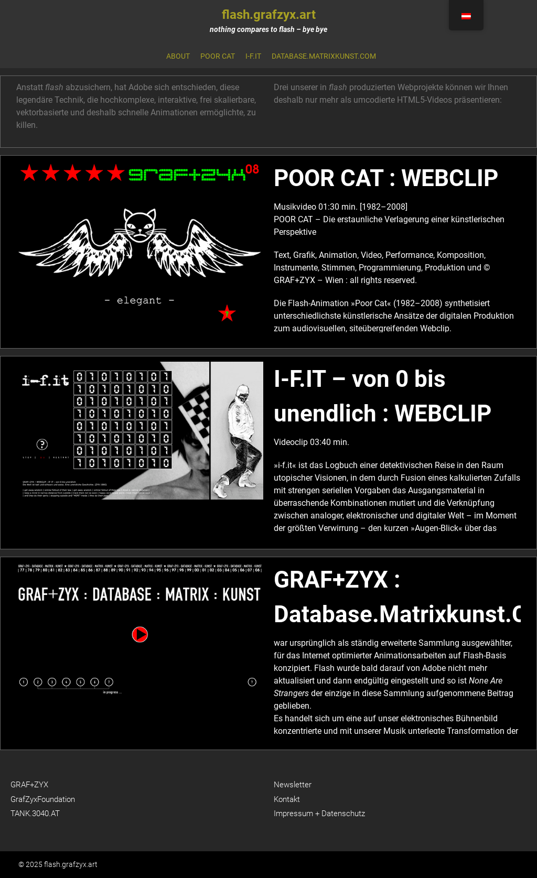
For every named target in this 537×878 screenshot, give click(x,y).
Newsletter (293, 784)
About (178, 56)
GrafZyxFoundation (42, 799)
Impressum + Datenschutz (319, 813)
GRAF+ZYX (29, 784)
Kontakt (287, 799)
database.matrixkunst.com (324, 56)
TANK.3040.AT (35, 813)
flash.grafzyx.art (269, 14)
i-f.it (253, 56)
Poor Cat (217, 56)
